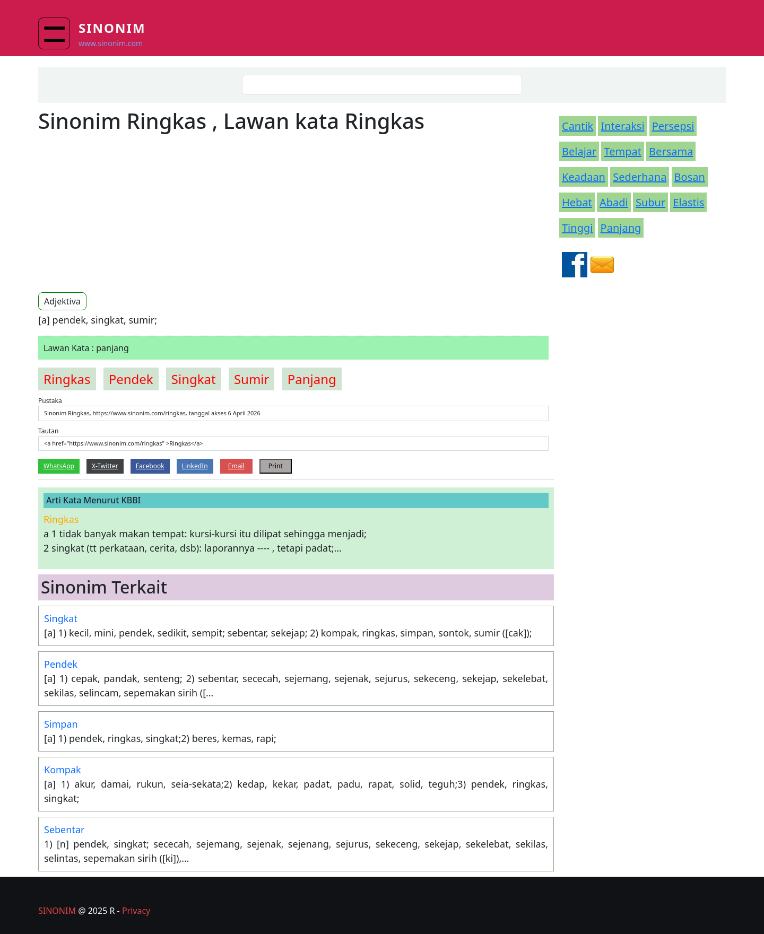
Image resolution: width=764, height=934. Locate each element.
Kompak (62, 769)
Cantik (577, 126)
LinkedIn (195, 465)
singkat (193, 379)
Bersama (671, 151)
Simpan (61, 724)
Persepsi (673, 126)
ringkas (67, 379)
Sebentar (64, 829)
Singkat (60, 618)
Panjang (621, 228)
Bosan (689, 177)
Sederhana (639, 177)
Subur (650, 202)
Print (275, 465)
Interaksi (622, 126)
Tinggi (577, 228)
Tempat (622, 151)
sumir (252, 379)
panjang (312, 379)
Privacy (136, 910)
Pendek (60, 664)
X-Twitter (105, 465)
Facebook (150, 465)
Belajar (579, 151)
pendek (131, 379)
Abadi (614, 202)
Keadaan (583, 177)
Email (236, 465)
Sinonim (112, 28)
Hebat (577, 202)
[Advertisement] (127, 212)
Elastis (688, 202)
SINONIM (57, 910)
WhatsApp (59, 465)
